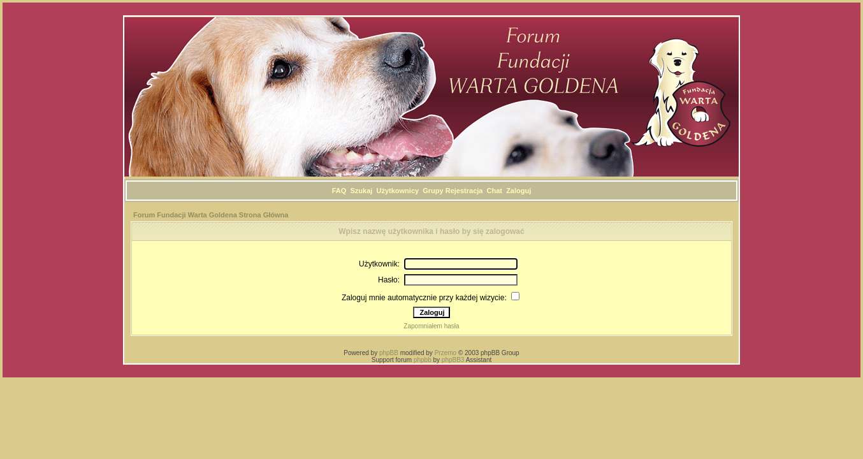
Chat (494, 190)
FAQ (339, 190)
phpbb (422, 359)
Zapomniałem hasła (431, 326)
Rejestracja (464, 190)
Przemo (445, 352)
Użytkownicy (397, 190)
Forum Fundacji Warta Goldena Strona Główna (210, 215)
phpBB (388, 352)
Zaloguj (518, 190)
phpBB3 (453, 359)
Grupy (433, 190)
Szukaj (362, 190)
